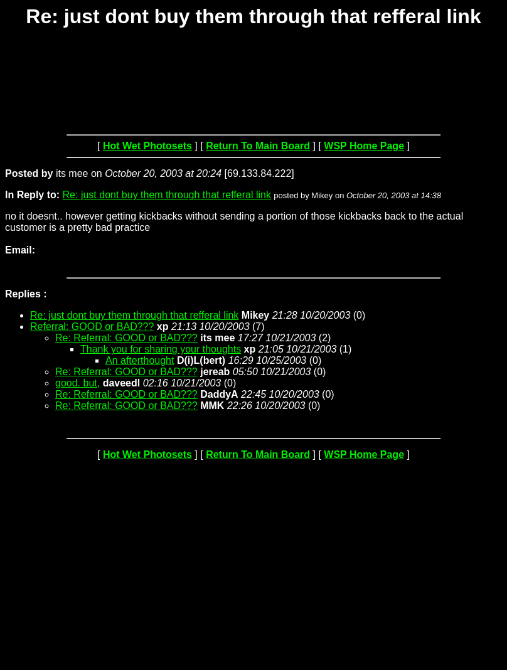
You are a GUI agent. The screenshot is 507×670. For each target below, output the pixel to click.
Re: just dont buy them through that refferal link (167, 194)
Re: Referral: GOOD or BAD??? (126, 337)
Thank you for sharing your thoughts (160, 349)
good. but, (77, 383)
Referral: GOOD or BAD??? (92, 326)
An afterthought (139, 360)
